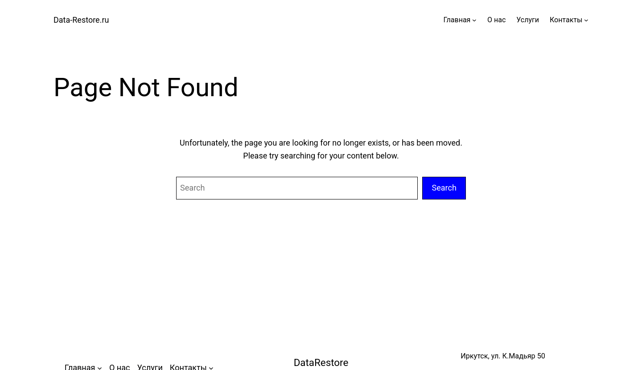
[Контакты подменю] (586, 20)
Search (444, 187)
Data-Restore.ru (81, 19)
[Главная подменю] (474, 20)
